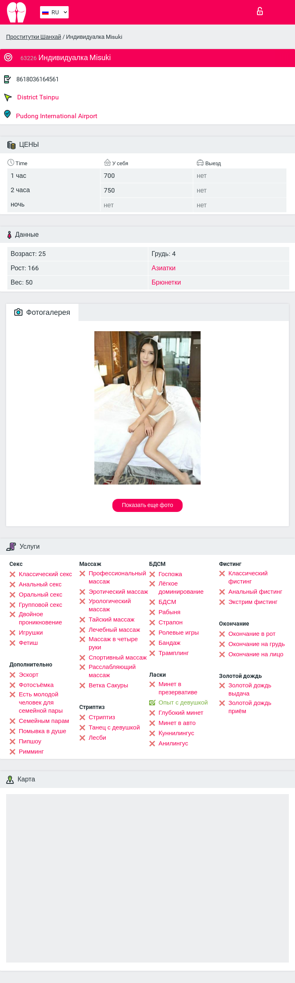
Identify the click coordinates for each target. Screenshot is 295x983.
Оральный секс (40, 594)
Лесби (97, 737)
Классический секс (45, 574)
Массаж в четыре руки (113, 643)
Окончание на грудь (256, 644)
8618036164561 (37, 79)
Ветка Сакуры (108, 685)
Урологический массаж (110, 605)
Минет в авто (177, 723)
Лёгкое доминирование (181, 587)
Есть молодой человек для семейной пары (41, 702)
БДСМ (167, 602)
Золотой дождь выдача (249, 689)
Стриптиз (102, 717)
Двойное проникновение (40, 618)
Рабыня (170, 612)
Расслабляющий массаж (112, 671)
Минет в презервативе (178, 688)
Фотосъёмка (36, 685)
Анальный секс (40, 584)
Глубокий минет (181, 712)
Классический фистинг (248, 577)
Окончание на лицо (256, 654)
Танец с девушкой (114, 727)
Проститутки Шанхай (33, 37)
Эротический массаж (118, 591)
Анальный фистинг (255, 591)
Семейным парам (44, 721)
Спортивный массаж (118, 657)
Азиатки (164, 268)
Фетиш (28, 642)
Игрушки (31, 632)
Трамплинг (174, 653)
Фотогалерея (42, 312)
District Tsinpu (31, 97)
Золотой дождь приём (249, 707)
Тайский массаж (111, 619)
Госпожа (170, 574)
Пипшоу (30, 741)
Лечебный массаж (114, 629)
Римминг (31, 751)
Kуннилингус (176, 733)
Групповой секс (40, 604)
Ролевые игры (179, 632)
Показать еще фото (147, 505)
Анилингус (173, 743)
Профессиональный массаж (117, 577)
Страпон (171, 622)
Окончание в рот (251, 633)
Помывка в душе (42, 731)
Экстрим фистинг (252, 602)
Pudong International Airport (50, 115)
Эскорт (28, 674)
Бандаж (170, 642)
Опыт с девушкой (183, 702)
